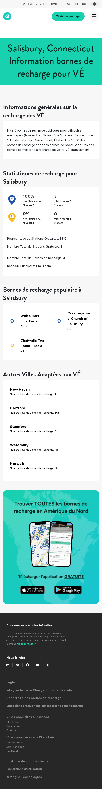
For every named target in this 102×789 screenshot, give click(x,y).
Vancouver (13, 726)
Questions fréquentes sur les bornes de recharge (44, 706)
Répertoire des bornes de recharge (34, 698)
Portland (12, 751)
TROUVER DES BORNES (41, 4)
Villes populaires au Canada (27, 717)
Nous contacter (26, 643)
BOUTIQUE (77, 4)
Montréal (12, 722)
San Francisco (15, 747)
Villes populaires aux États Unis (30, 737)
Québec (11, 730)
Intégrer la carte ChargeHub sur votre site (39, 690)
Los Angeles (14, 742)
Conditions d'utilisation (24, 769)
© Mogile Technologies (24, 777)
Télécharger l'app (68, 16)
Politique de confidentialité (27, 761)
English (11, 682)
